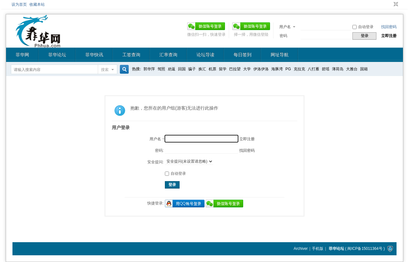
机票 (212, 69)
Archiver (301, 248)
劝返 (171, 69)
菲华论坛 (57, 54)
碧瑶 (325, 69)
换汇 (202, 69)
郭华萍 (149, 69)
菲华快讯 (94, 54)
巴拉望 (235, 69)
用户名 (285, 27)
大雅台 (352, 69)
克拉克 (299, 69)
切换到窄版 (395, 4)
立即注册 (389, 36)
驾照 (161, 69)
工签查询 (131, 54)
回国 (182, 69)
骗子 (192, 69)
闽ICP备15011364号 (364, 248)
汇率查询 (168, 54)
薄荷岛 (337, 69)
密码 (283, 36)
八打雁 (313, 69)
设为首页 (19, 4)
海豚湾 (277, 69)
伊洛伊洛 (261, 69)
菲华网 (22, 54)
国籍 (364, 69)
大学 (247, 69)
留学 (223, 69)
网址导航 (280, 54)
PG (288, 69)
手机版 (317, 248)
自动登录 (363, 27)
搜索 (105, 69)
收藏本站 (37, 4)
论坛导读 (205, 54)
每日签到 (242, 54)
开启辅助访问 (389, 4)
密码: (159, 150)
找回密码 (389, 27)
